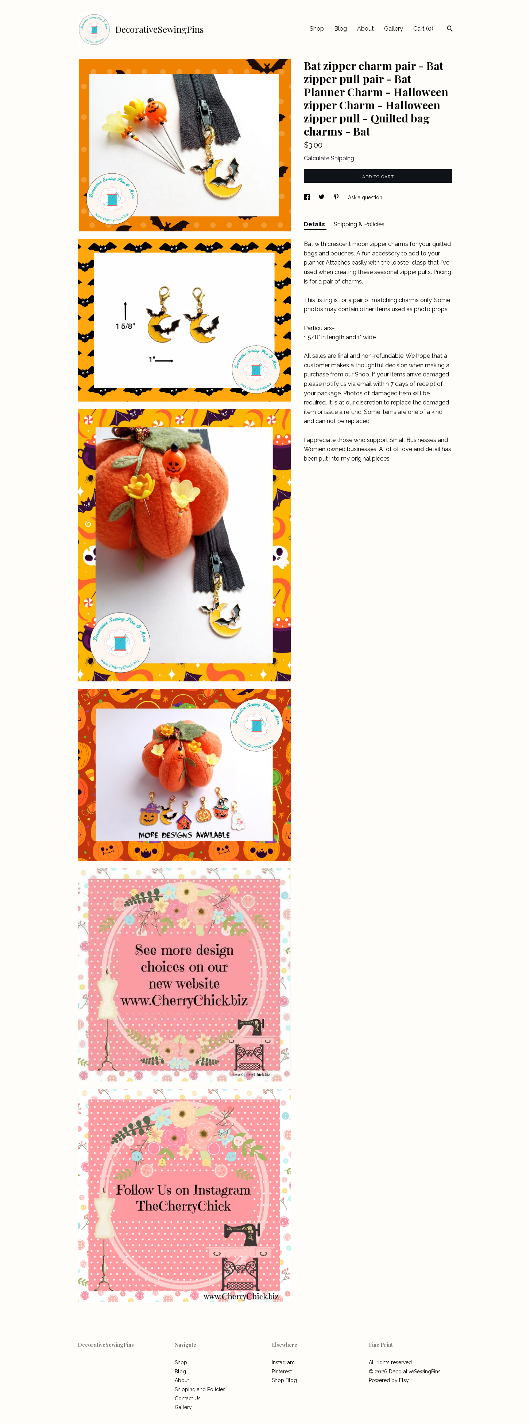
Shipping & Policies (359, 224)
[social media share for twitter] (322, 197)
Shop (317, 28)
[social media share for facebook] (307, 197)
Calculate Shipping (329, 158)
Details (315, 224)
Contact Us (188, 1398)
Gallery (393, 28)
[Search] (450, 30)
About (365, 28)
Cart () (423, 28)
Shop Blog (284, 1380)
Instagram (283, 1362)
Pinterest (282, 1371)
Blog (340, 28)
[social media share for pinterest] (337, 197)
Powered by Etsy (389, 1380)
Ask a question (365, 197)
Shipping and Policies (200, 1389)
